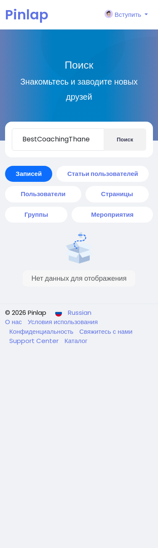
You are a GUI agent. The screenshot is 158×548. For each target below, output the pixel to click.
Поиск (125, 140)
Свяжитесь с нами (105, 331)
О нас (14, 321)
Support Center (34, 340)
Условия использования (63, 321)
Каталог (76, 340)
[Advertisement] (79, 465)
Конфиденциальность (42, 331)
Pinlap (26, 14)
